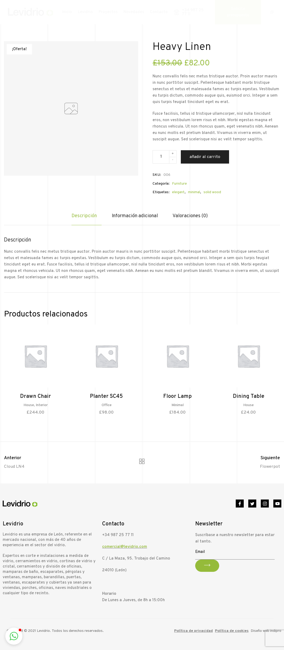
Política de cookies (232, 631)
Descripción (84, 216)
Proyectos (108, 12)
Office (106, 405)
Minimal (177, 405)
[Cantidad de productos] (165, 157)
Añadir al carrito (205, 157)
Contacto (159, 12)
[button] (13, 636)
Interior (42, 405)
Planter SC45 (106, 396)
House (28, 405)
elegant (178, 192)
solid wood (212, 192)
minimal (194, 192)
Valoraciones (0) (190, 216)
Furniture (179, 183)
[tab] (86, 218)
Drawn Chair (35, 396)
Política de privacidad (193, 631)
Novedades (133, 12)
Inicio (67, 12)
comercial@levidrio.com (124, 546)
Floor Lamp (177, 396)
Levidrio (85, 12)
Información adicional (135, 216)
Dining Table (248, 396)
